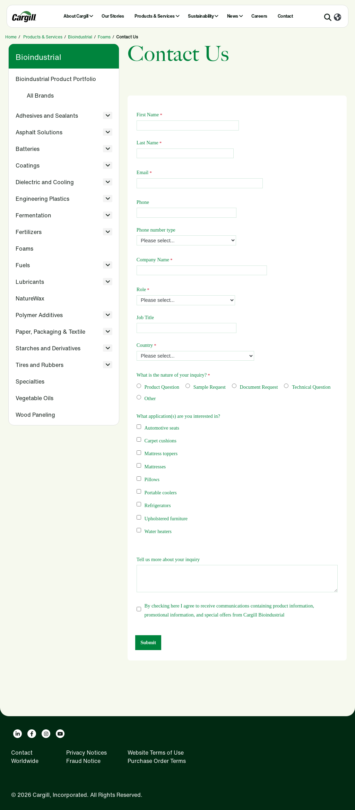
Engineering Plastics (42, 199)
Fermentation (33, 215)
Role (141, 289)
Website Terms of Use (156, 752)
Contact (285, 16)
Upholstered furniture (166, 518)
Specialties (30, 381)
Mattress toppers (161, 453)
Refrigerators (158, 505)
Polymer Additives (39, 315)
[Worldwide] (337, 18)
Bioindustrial (80, 37)
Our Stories (113, 16)
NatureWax (30, 298)
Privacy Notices (86, 752)
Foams (104, 37)
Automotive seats (162, 428)
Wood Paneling (35, 415)
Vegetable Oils (34, 398)
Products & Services (155, 16)
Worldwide (24, 761)
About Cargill (75, 16)
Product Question (162, 387)
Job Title (145, 317)
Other (150, 398)
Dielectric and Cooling (45, 182)
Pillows (152, 479)
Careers (259, 16)
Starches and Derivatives (48, 348)
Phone (143, 202)
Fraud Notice (83, 761)
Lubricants (30, 282)
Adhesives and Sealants (47, 115)
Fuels (23, 265)
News (232, 16)
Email (142, 172)
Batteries (28, 149)
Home (11, 37)
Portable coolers (161, 492)
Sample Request (209, 387)
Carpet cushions (160, 440)
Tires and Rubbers (39, 365)
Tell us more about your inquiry (168, 559)
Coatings (28, 165)
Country (145, 345)
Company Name (153, 259)
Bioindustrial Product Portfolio (56, 79)
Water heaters (158, 531)
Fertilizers (29, 232)
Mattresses (155, 466)
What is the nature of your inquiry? (172, 375)
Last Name (147, 142)
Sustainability (201, 16)
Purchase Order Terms (157, 761)
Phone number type (156, 230)
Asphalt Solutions (39, 132)
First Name (148, 114)
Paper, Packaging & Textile (50, 331)
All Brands (40, 95)
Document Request (259, 387)
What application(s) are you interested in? (178, 416)
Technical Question (311, 387)
